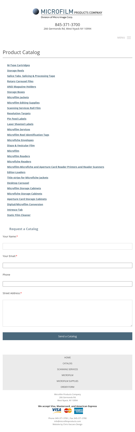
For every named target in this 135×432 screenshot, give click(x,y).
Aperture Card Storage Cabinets (27, 199)
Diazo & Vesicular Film (21, 145)
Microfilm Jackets (18, 97)
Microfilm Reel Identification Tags (28, 134)
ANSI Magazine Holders (21, 86)
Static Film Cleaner (19, 215)
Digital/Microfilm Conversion (25, 204)
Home (67, 357)
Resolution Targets (19, 113)
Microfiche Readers (19, 161)
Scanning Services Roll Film (24, 108)
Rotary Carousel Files (20, 81)
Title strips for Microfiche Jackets (27, 177)
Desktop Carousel (18, 183)
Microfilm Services (18, 129)
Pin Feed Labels (16, 118)
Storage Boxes (16, 92)
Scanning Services (67, 369)
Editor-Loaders (16, 172)
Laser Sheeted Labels (20, 124)
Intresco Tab (15, 209)
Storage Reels (15, 70)
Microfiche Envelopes (20, 140)
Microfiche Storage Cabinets (24, 193)
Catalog (67, 363)
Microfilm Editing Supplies (23, 102)
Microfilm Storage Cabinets (24, 188)
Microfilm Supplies (67, 381)
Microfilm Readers (18, 156)
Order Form (67, 386)
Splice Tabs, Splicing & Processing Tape (31, 76)
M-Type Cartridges (18, 65)
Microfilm (13, 151)
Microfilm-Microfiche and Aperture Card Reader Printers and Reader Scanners (55, 167)
